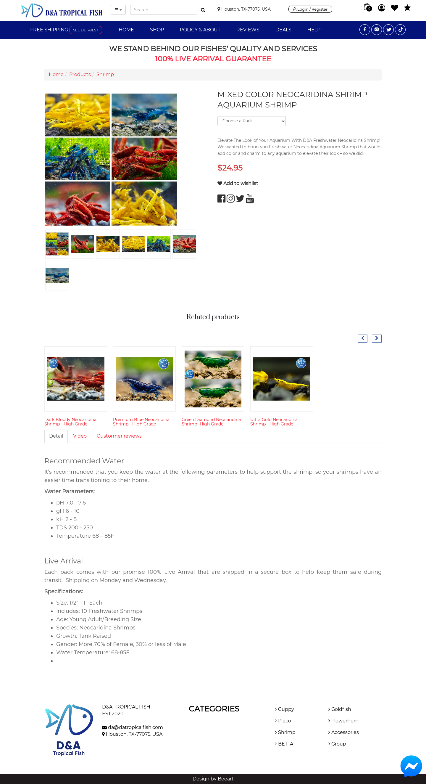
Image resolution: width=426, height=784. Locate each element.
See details (85, 30)
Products (80, 74)
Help (313, 30)
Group (337, 744)
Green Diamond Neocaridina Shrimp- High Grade (211, 422)
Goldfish (339, 709)
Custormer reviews (119, 436)
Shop (157, 30)
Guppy (284, 709)
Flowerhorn (343, 721)
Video (80, 436)
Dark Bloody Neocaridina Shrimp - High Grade (70, 422)
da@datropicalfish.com (135, 727)
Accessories (343, 732)
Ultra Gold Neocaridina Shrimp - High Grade (274, 422)
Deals (283, 30)
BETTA (284, 744)
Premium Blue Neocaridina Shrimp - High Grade (141, 422)
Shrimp (105, 74)
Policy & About (200, 30)
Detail (56, 436)
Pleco (283, 721)
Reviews (247, 30)
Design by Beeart (213, 779)
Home (126, 30)
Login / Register (310, 9)
